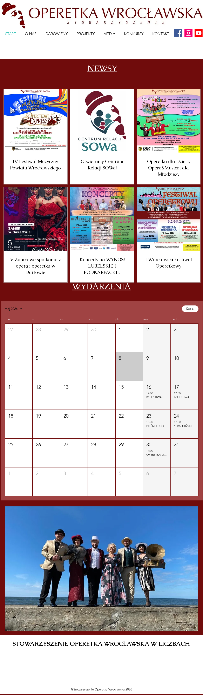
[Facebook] (178, 33)
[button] (19, 337)
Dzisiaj (190, 308)
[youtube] (199, 33)
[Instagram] (188, 33)
